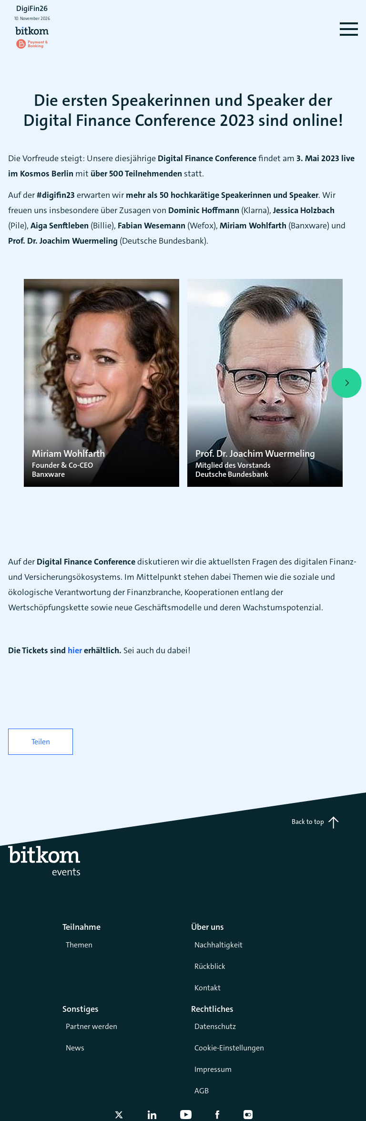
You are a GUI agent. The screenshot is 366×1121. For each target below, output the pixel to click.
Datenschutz (215, 1026)
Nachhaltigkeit (218, 945)
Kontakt (207, 988)
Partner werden (91, 1026)
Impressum (213, 1069)
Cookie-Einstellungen (229, 1048)
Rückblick (209, 966)
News (75, 1048)
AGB (201, 1091)
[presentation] (19, 383)
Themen (79, 945)
